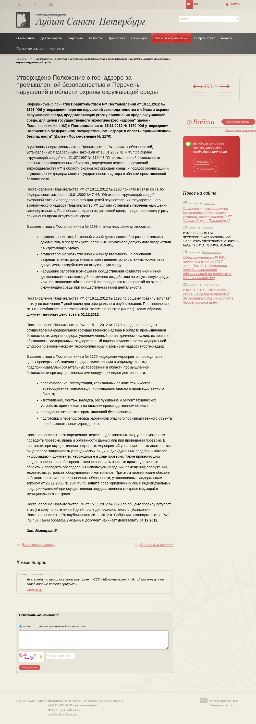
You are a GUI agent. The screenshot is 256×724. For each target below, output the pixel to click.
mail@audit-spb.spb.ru (62, 714)
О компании (25, 38)
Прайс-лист (116, 38)
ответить (34, 589)
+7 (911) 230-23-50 (68, 709)
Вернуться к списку (38, 545)
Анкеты (226, 38)
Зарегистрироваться (237, 121)
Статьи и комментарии (170, 38)
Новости (95, 38)
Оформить (202, 161)
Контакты (57, 48)
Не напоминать (205, 168)
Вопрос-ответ (204, 38)
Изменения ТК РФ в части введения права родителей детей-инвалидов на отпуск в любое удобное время (208, 296)
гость (26, 626)
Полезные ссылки (30, 48)
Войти (235, 4)
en (196, 4)
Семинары (139, 38)
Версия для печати (156, 545)
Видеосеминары (211, 252)
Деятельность (51, 38)
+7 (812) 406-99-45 (60, 705)
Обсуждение (211, 284)
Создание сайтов (221, 705)
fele (235, 700)
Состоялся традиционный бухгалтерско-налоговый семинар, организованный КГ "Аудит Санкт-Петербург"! (207, 214)
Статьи (207, 227)
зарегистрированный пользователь (62, 626)
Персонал (75, 38)
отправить (29, 667)
